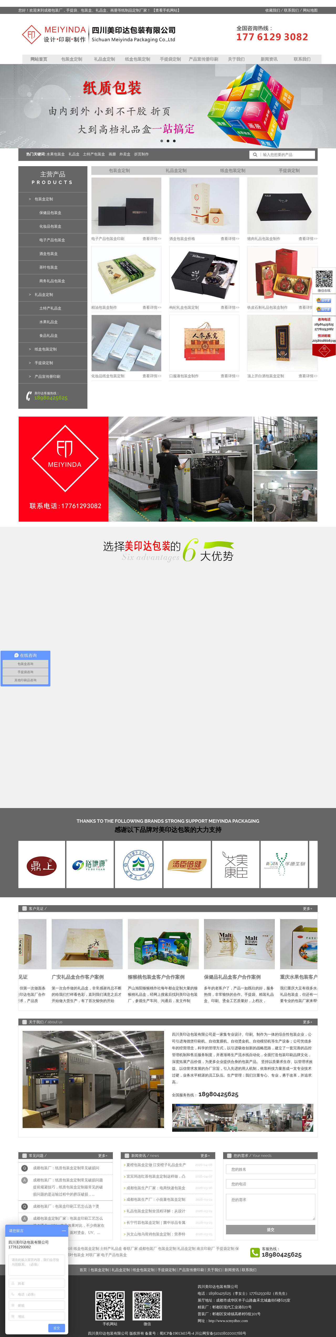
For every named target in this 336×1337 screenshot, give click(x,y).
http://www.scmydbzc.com (228, 1321)
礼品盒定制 (104, 59)
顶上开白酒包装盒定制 (265, 376)
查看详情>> (152, 239)
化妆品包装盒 (50, 226)
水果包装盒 (55, 154)
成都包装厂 (148, 1249)
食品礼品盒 (48, 336)
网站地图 (310, 10)
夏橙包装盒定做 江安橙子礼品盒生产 (156, 1165)
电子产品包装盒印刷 (107, 239)
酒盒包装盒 (48, 254)
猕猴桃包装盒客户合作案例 (158, 977)
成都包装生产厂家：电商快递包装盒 (156, 1188)
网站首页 (38, 59)
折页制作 (141, 154)
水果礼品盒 (48, 322)
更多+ (307, 909)
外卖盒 (124, 154)
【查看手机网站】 (166, 10)
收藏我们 (272, 10)
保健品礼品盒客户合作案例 (234, 977)
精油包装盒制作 (104, 308)
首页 (83, 1270)
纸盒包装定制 (137, 59)
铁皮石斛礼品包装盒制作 (267, 308)
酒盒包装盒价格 (182, 239)
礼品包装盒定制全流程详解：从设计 (156, 1211)
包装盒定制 (71, 59)
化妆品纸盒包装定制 (107, 376)
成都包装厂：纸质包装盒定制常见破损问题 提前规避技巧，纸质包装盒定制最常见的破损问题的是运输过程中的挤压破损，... (68, 1188)
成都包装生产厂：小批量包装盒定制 (156, 1200)
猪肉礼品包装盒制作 (263, 239)
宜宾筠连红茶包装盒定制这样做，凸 (156, 1176)
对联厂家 (93, 1255)
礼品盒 (74, 154)
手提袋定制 (170, 59)
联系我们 (291, 10)
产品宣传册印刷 (203, 59)
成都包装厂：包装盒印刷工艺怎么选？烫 (66, 1208)
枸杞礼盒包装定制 (184, 308)
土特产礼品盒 (50, 308)
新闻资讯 (269, 59)
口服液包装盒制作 (184, 376)
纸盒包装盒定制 (86, 1249)
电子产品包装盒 (52, 240)
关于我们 (236, 59)
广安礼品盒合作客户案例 (80, 977)
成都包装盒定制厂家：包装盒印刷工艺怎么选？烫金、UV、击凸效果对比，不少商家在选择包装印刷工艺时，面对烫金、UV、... (68, 1227)
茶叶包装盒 (48, 267)
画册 (112, 154)
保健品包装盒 (50, 213)
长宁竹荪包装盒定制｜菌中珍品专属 (156, 1223)
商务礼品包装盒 (52, 281)
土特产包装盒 (94, 154)
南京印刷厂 (206, 1249)
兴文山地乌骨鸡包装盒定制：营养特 (156, 1234)
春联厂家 (130, 1249)
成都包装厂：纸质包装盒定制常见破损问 (66, 1169)
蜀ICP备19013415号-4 (177, 1333)
